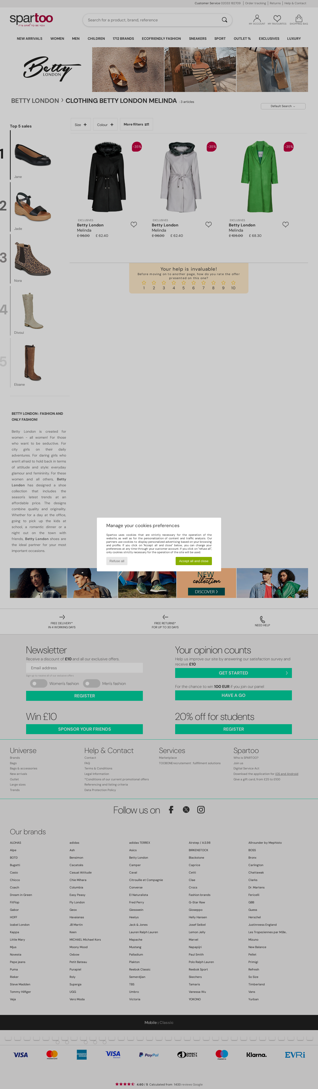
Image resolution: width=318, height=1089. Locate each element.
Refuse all (117, 561)
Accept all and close (194, 561)
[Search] (225, 20)
